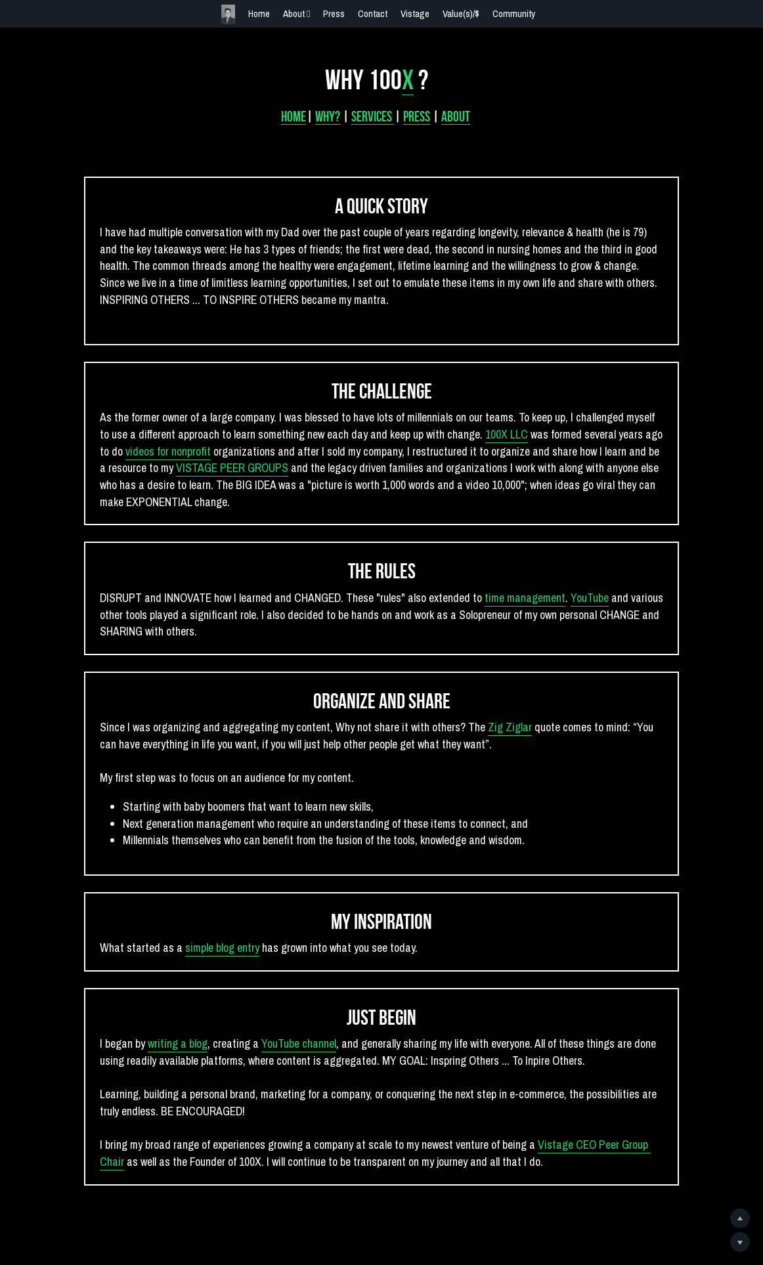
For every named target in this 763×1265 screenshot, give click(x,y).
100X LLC (491, 433)
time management (523, 597)
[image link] (228, 13)
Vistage (415, 13)
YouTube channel (294, 1047)
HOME (298, 111)
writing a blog (172, 1047)
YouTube (589, 597)
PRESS (421, 111)
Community (513, 13)
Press (334, 13)
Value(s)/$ (461, 13)
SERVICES (378, 111)
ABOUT (461, 111)
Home (259, 13)
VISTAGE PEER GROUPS (220, 467)
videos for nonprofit (151, 450)
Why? (332, 111)
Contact (372, 13)
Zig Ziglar (507, 727)
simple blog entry (217, 950)
